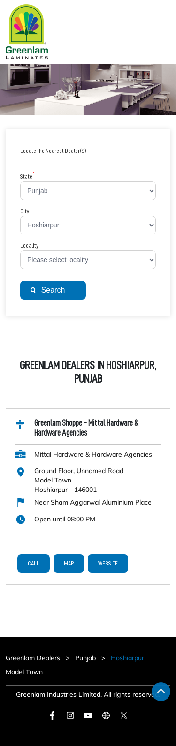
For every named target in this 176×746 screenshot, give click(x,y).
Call (33, 563)
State (27, 176)
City (24, 211)
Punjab (85, 658)
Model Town (24, 672)
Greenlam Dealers (34, 658)
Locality (29, 245)
